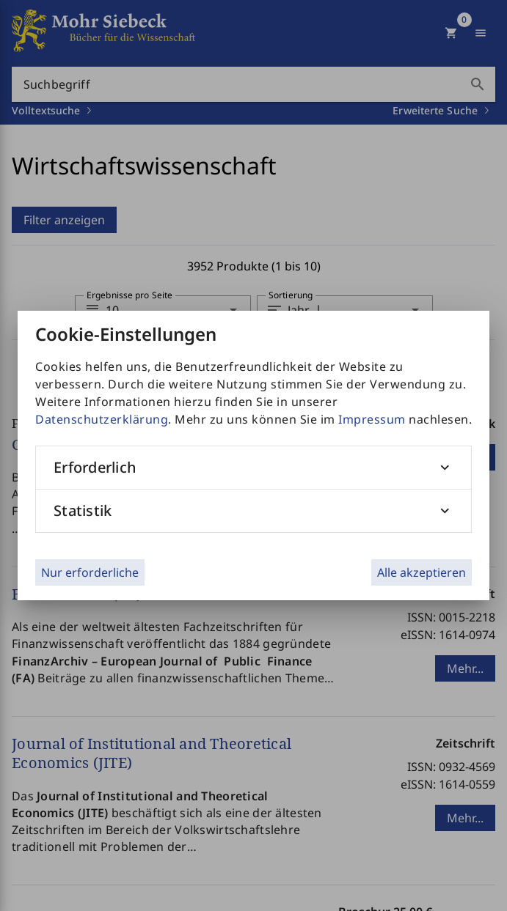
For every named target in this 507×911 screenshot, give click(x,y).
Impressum (372, 419)
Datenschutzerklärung (101, 419)
